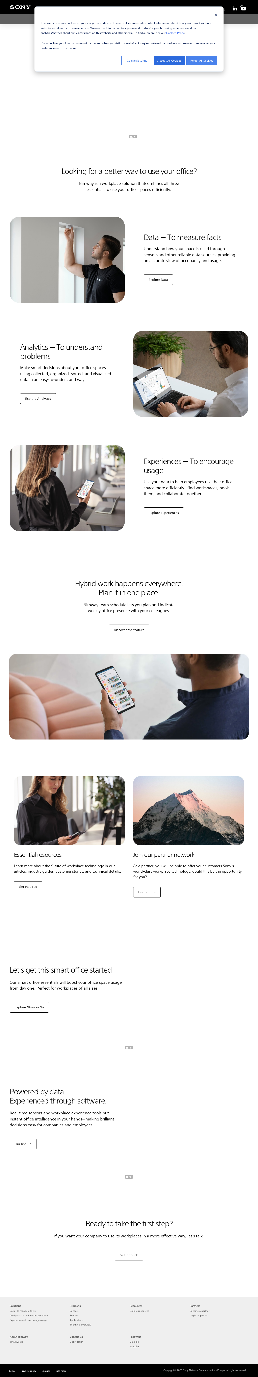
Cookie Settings (137, 60)
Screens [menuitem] (74, 1315)
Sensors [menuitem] (74, 1311)
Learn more (147, 892)
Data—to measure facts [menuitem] (23, 1311)
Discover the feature (129, 630)
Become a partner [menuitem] (199, 1311)
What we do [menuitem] (16, 1341)
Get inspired (28, 887)
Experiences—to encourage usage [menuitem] (28, 1320)
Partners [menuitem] (195, 1306)
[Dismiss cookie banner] (215, 15)
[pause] (133, 136)
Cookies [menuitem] (46, 1370)
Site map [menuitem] (61, 1370)
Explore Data (158, 280)
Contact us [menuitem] (76, 1337)
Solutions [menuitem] (15, 1306)
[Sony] (20, 9)
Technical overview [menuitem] (80, 1324)
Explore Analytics (38, 399)
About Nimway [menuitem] (19, 1337)
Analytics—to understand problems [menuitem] (29, 1315)
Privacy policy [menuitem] (28, 1370)
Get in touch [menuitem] (76, 1341)
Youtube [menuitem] (134, 1346)
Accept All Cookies (169, 60)
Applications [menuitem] (76, 1320)
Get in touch (129, 1255)
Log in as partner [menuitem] (199, 1315)
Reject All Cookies (201, 60)
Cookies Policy (175, 33)
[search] (240, 6)
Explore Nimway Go (29, 1007)
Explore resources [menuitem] (139, 1311)
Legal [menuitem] (12, 1370)
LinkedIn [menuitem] (134, 1341)
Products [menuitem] (75, 1306)
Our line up (23, 1144)
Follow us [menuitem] (135, 1337)
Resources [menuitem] (136, 1306)
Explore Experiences (164, 513)
